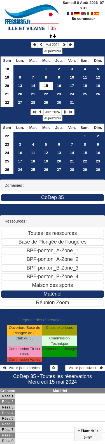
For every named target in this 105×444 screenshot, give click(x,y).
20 (7, 86)
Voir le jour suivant (85, 368)
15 (85, 153)
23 (59, 94)
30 (59, 102)
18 (7, 69)
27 (20, 102)
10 (72, 77)
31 (72, 102)
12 (98, 77)
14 (33, 86)
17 (72, 86)
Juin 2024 (52, 112)
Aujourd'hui (52, 51)
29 (46, 102)
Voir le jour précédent (21, 368)
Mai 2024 (52, 45)
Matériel (60, 391)
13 (20, 86)
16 (59, 86)
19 (7, 77)
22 (46, 94)
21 (7, 94)
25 (85, 94)
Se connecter (83, 13)
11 (85, 77)
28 (33, 102)
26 (98, 94)
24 (72, 94)
